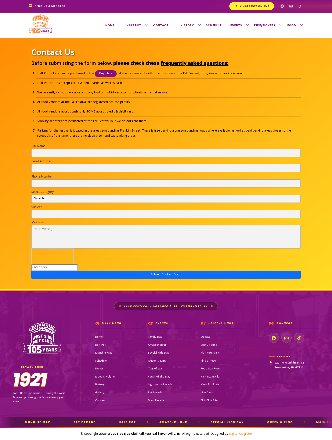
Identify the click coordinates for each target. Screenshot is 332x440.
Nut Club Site (209, 400)
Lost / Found (209, 345)
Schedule (101, 361)
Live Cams (207, 393)
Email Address (41, 161)
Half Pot (100, 345)
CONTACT (161, 25)
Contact (100, 400)
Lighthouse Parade (160, 385)
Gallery (99, 393)
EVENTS (236, 25)
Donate (205, 337)
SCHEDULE (214, 25)
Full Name (38, 146)
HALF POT (133, 25)
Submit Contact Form (166, 275)
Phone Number (42, 176)
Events (99, 369)
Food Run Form (211, 369)
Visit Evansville (210, 377)
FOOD (291, 25)
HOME (110, 25)
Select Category (42, 192)
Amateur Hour (157, 345)
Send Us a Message (47, 6)
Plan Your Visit (210, 353)
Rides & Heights (105, 377)
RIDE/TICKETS (264, 25)
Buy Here (105, 73)
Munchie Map (103, 353)
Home (99, 337)
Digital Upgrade (240, 434)
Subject (36, 207)
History (100, 385)
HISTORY (187, 25)
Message (37, 222)
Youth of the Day (159, 377)
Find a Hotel (209, 361)
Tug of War (155, 369)
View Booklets (210, 385)
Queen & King (157, 361)
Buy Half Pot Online (252, 6)
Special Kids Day (158, 353)
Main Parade (156, 400)
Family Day (155, 337)
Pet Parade (155, 393)
